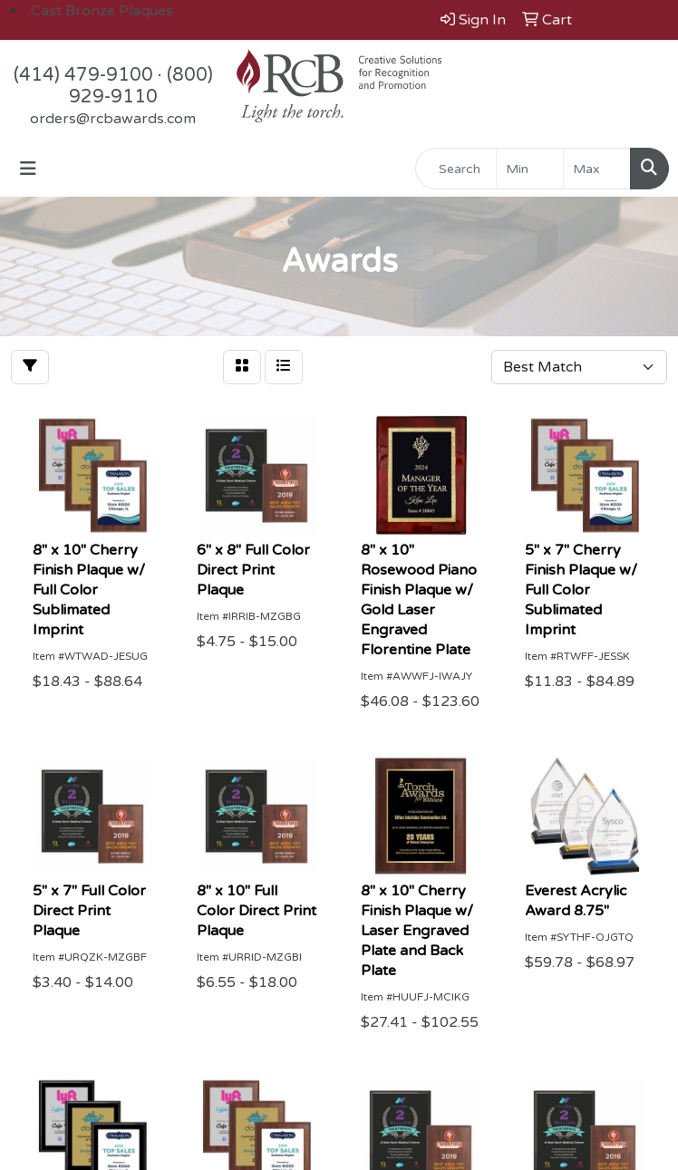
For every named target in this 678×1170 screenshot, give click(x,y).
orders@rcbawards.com (113, 119)
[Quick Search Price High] (597, 168)
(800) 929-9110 (141, 86)
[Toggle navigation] (28, 169)
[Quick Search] (456, 168)
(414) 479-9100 (83, 75)
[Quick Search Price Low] (530, 168)
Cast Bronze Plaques (102, 11)
